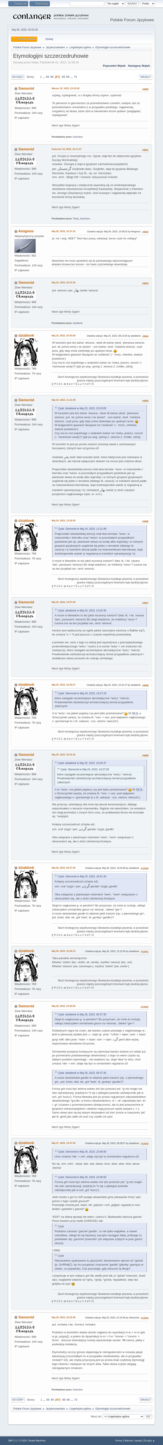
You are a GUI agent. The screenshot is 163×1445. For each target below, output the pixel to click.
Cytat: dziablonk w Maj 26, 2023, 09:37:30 (82, 1014)
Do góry (17, 1399)
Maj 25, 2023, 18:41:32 (63, 754)
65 (47, 76)
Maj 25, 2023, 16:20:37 (63, 684)
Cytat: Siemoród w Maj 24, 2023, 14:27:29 (82, 693)
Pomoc (118, 1440)
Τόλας (76, 218)
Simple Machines (37, 1440)
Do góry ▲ (149, 1440)
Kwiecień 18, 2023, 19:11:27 (67, 149)
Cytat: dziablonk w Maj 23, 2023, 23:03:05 (82, 408)
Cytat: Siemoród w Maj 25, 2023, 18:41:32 (82, 876)
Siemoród (26, 88)
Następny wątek (139, 65)
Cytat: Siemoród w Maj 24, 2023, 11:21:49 (82, 528)
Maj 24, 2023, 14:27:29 (63, 602)
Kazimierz (78, 136)
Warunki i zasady (133, 1440)
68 (63, 76)
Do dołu (17, 77)
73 (75, 76)
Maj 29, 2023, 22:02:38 (63, 1317)
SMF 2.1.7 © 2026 (17, 1440)
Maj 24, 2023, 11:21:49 (63, 400)
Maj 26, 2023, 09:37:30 (63, 867)
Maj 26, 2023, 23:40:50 (63, 1006)
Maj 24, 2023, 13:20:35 (63, 520)
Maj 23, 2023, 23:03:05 (63, 335)
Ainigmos (26, 231)
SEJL (135, 713)
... (44, 76)
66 (52, 76)
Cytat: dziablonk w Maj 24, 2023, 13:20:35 (82, 610)
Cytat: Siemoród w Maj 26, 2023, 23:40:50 (82, 1151)
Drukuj (145, 77)
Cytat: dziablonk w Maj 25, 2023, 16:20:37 (82, 763)
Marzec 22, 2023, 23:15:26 (65, 88)
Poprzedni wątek (114, 65)
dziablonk (78, 323)
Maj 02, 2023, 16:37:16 (63, 231)
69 (67, 76)
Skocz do (96, 1416)
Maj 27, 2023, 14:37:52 (63, 1143)
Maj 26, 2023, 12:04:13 (63, 951)
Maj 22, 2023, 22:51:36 (63, 282)
